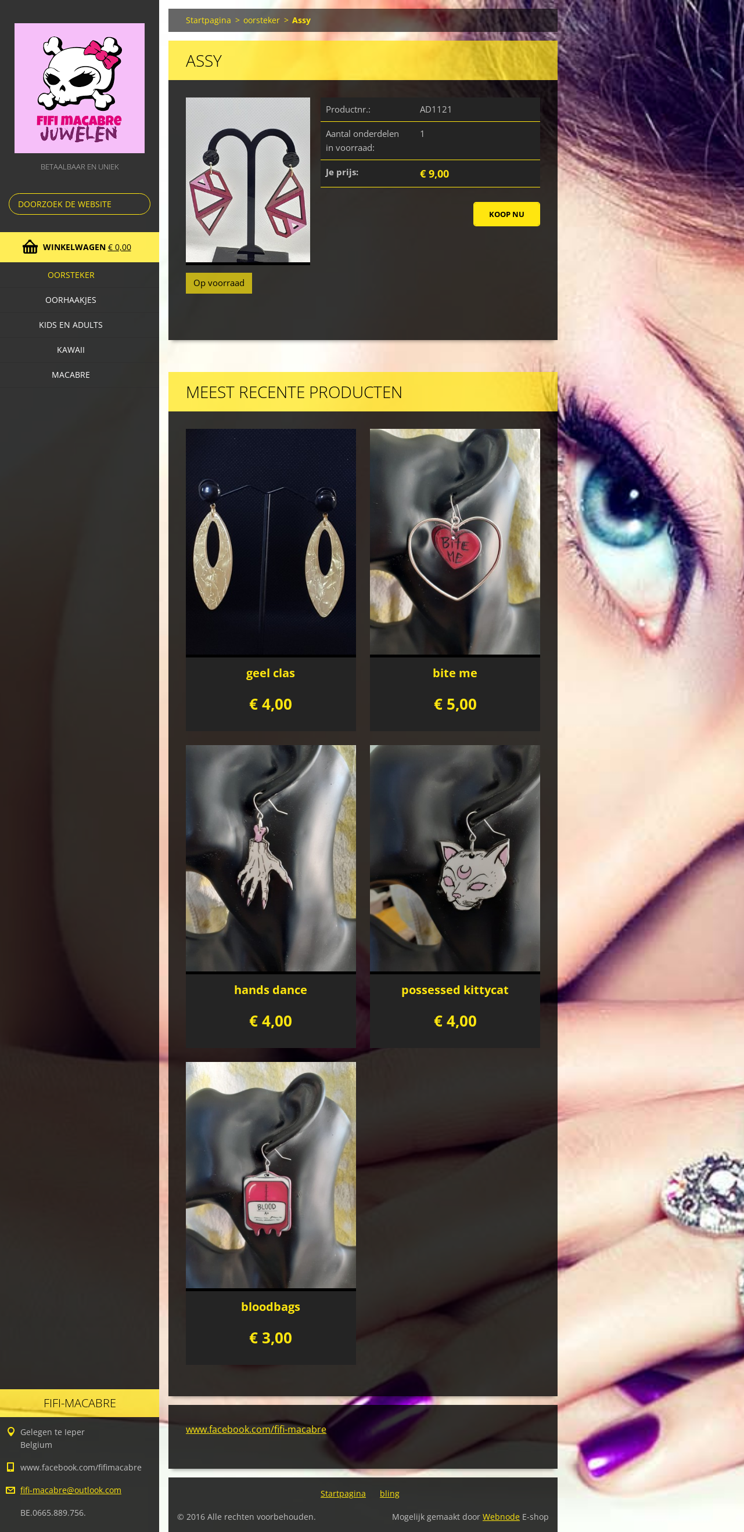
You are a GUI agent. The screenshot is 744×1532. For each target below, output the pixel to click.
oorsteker (71, 274)
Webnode (501, 1516)
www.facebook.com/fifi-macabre (256, 1429)
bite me (455, 673)
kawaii (71, 349)
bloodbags (270, 1306)
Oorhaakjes (70, 299)
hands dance (270, 990)
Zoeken (139, 204)
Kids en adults (71, 324)
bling (390, 1493)
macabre (71, 374)
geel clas (270, 673)
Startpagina (208, 20)
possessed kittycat (455, 990)
